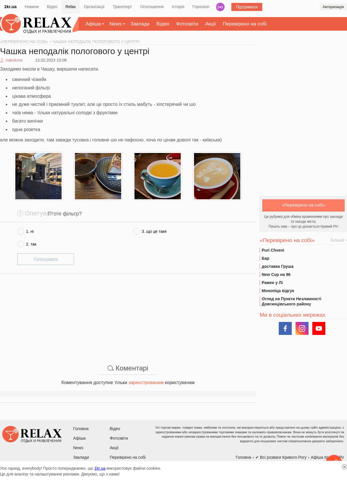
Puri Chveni (273, 250)
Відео (52, 6)
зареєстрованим (145, 382)
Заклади (139, 24)
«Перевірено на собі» (303, 204)
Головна (80, 428)
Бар (265, 258)
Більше (337, 240)
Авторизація (333, 7)
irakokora (14, 60)
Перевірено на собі (245, 24)
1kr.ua (10, 6)
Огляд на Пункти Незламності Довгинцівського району (291, 301)
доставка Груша (278, 266)
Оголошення (152, 6)
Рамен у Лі (272, 282)
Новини (32, 6)
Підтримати (247, 7)
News (115, 24)
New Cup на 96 (276, 274)
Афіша (93, 24)
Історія (178, 6)
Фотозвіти (187, 24)
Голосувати (46, 259)
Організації (94, 6)
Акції (210, 24)
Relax (70, 6)
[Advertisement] (128, 314)
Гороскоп (201, 6)
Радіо (220, 7)
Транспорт (122, 6)
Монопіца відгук (278, 290)
